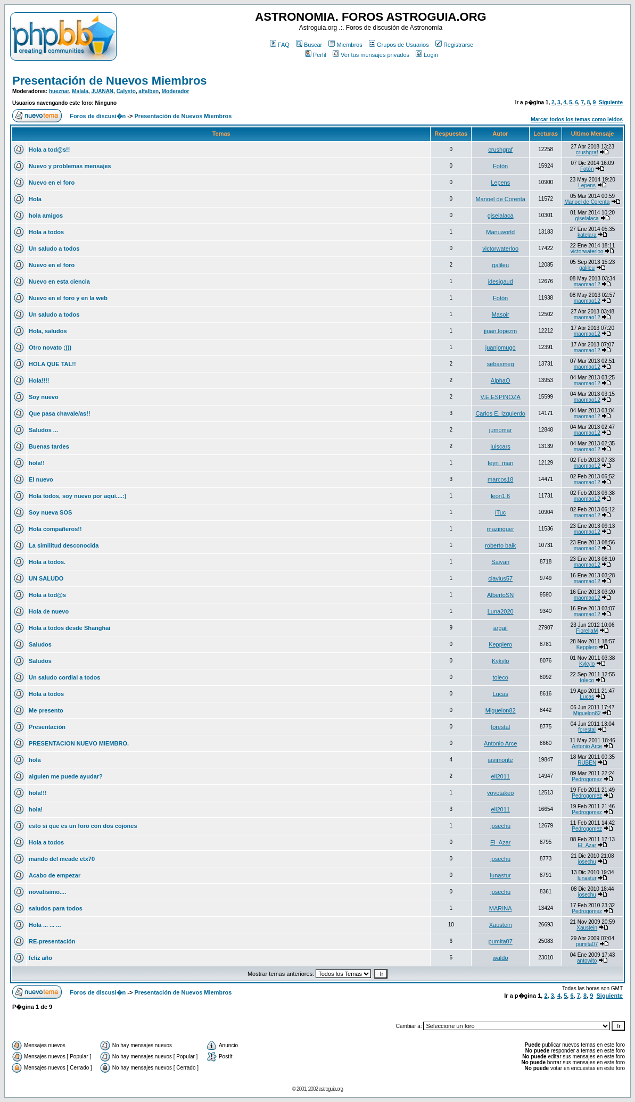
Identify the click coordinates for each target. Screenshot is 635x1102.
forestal (500, 727)
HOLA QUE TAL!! (52, 364)
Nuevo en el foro (52, 182)
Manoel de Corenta (500, 199)
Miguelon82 (500, 710)
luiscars (500, 446)
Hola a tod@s (47, 595)
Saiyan (500, 562)
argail (500, 628)
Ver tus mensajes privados (371, 55)
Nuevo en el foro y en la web (68, 298)
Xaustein (500, 925)
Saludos (40, 644)
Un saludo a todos (54, 248)
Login (427, 55)
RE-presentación (52, 941)
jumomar (500, 430)
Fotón (500, 166)
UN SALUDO (46, 578)
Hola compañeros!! (55, 529)
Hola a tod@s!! (49, 149)
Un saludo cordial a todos (64, 677)
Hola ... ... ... (45, 925)
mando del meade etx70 (62, 859)
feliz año (40, 958)
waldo (500, 958)
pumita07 (501, 941)
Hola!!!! (39, 380)
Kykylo (500, 661)
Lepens (500, 182)
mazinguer (500, 529)
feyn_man (500, 463)
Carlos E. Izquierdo (500, 413)
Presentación (47, 727)
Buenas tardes (49, 446)
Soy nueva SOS (50, 512)
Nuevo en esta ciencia (59, 281)
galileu (500, 265)
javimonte (500, 760)
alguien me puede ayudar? (66, 776)
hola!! (37, 463)
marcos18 (500, 479)
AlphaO (500, 380)
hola (35, 760)
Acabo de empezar (54, 875)
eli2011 (500, 776)
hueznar (59, 91)
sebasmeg (500, 364)
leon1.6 (500, 496)
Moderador (175, 91)
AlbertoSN (500, 595)
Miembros (345, 45)
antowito (587, 961)
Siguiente (611, 102)
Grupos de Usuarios (399, 45)
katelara (587, 235)
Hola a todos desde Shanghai (69, 628)
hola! (36, 809)
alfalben (148, 91)
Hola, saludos (48, 331)
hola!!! (38, 793)
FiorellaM (587, 631)
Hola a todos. (47, 562)
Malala (80, 91)
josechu (500, 826)
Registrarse (454, 45)
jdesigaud (500, 281)
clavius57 (500, 578)
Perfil (315, 55)
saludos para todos (56, 908)
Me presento (46, 710)
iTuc (500, 512)
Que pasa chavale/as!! (59, 413)
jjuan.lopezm (500, 331)
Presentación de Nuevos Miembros (109, 80)
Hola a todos (46, 232)
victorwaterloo (500, 248)
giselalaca (501, 215)
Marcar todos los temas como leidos (577, 119)
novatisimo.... (47, 892)
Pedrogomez (587, 779)
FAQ (280, 45)
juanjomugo (500, 347)
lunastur (500, 875)
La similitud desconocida (63, 545)
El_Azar (500, 842)
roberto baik (500, 545)
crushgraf (500, 149)
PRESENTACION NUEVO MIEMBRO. (79, 743)
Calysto (126, 91)
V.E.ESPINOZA (500, 397)
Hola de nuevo (49, 611)
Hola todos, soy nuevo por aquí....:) (77, 496)
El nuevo (41, 479)
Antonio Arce (500, 743)
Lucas (500, 694)
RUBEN (587, 763)
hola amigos (46, 215)
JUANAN (102, 91)
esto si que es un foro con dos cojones (83, 826)
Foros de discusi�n (98, 116)
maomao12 (587, 284)
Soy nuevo (44, 397)
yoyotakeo (500, 793)
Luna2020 (501, 611)
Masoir (500, 314)
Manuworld (500, 232)
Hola (35, 199)
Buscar (309, 45)
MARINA (500, 908)
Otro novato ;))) (50, 347)
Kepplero (500, 644)
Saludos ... (43, 430)
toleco (500, 677)
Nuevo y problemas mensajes (70, 166)
